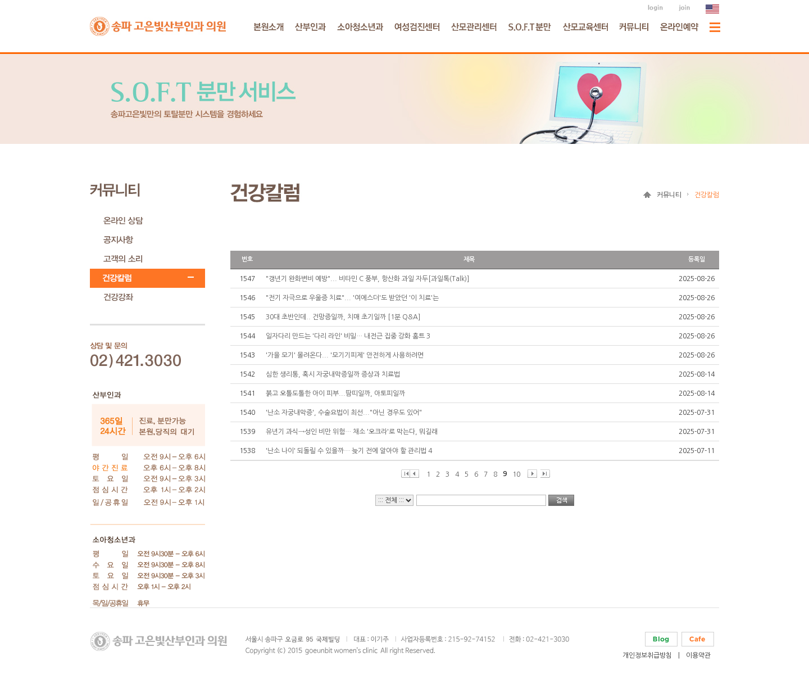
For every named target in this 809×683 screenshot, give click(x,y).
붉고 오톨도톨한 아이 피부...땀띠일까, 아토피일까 (335, 393)
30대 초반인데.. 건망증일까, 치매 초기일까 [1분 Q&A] (343, 317)
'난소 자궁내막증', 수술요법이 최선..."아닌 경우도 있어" (344, 412)
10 (516, 474)
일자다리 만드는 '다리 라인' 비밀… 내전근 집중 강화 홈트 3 (348, 336)
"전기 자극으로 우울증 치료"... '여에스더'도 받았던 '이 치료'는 (352, 298)
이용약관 (698, 655)
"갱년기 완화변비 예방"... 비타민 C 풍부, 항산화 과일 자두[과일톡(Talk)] (367, 278)
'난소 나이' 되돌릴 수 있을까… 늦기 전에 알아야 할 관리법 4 (349, 450)
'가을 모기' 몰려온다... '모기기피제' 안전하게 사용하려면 (345, 355)
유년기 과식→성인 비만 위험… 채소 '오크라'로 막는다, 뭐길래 (352, 431)
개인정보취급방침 (647, 655)
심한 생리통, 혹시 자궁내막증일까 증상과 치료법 (333, 374)
